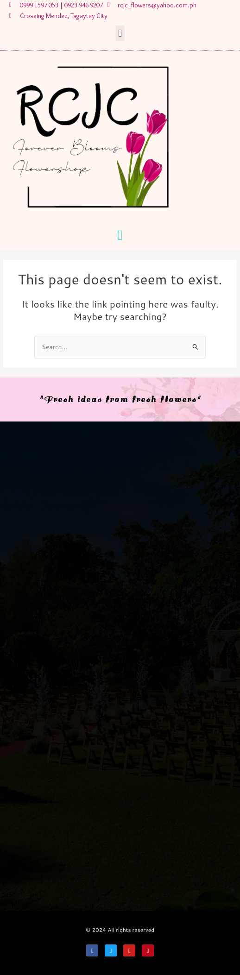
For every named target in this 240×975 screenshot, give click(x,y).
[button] (119, 33)
